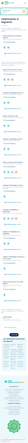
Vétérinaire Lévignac (20, 350)
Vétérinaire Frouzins (20, 357)
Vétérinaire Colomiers (6, 350)
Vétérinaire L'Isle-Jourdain (13, 366)
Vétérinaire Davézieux (14, 409)
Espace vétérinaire (14, 395)
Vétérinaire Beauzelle (6, 357)
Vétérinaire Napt (14, 411)
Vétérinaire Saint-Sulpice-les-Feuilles (14, 408)
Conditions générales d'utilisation (14, 397)
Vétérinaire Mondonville (13, 353)
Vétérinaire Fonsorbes (13, 362)
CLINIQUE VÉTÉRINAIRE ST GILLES (13, 185)
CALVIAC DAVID (7, 317)
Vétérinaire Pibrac (13, 345)
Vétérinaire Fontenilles (20, 362)
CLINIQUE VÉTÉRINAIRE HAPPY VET (13, 93)
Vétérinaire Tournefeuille (13, 350)
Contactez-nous (14, 402)
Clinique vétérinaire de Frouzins (12, 70)
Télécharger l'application (14, 392)
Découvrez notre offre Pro (14, 391)
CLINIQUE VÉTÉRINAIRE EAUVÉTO (13, 139)
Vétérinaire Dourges (14, 414)
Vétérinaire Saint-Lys (6, 365)
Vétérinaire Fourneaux (14, 412)
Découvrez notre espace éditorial (14, 389)
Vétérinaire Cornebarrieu (21, 353)
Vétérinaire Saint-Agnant (14, 406)
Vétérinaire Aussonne (20, 365)
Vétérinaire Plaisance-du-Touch (20, 346)
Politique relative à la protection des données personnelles (14, 399)
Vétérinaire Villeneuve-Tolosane (13, 358)
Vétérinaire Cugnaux (6, 362)
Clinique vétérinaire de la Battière (13, 162)
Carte (14, 335)
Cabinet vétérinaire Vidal (10, 116)
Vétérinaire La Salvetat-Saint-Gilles (6, 346)
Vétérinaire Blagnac (6, 353)
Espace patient (14, 394)
